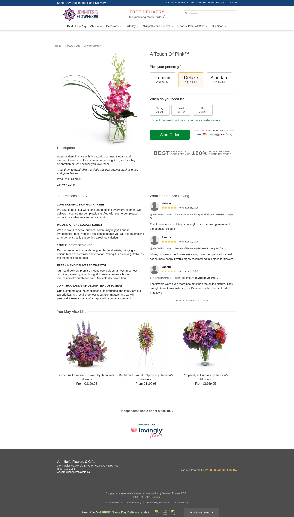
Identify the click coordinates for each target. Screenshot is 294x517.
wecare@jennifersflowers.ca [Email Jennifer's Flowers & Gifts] (73, 471)
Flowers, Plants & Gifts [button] (192, 26)
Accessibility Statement (157, 502)
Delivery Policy (181, 502)
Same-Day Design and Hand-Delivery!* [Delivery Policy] (82, 2)
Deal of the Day (76, 26)
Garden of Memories (186, 248)
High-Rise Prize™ (184, 278)
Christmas (96, 26)
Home (58, 45)
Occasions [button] (114, 26)
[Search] (210, 13)
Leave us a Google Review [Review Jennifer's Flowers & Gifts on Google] (219, 469)
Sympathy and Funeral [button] (158, 26)
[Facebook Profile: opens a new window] (217, 462)
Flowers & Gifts (72, 45)
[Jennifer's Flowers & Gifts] (84, 14)
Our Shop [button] (219, 26)
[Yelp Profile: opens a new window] (234, 462)
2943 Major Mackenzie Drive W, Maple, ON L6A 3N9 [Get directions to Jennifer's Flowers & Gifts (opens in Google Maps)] (87, 465)
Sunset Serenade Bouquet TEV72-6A (195, 214)
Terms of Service (114, 502)
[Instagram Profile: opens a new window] (209, 462)
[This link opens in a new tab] (147, 430)
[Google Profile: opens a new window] (226, 462)
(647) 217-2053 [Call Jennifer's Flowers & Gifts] (66, 468)
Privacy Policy (134, 502)
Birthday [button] (133, 26)
